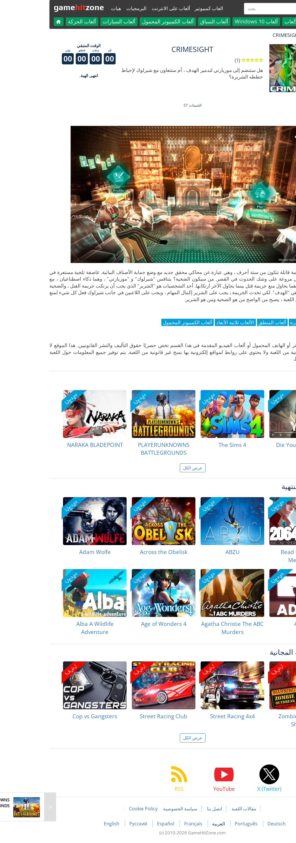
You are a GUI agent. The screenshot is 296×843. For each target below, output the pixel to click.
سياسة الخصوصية (136, 808)
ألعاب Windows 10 (211, 21)
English (67, 823)
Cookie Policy (98, 808)
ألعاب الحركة (37, 21)
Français (149, 823)
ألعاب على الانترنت (126, 8)
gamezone (34, 7)
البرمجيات (92, 8)
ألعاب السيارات (74, 21)
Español (121, 823)
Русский (94, 823)
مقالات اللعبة (199, 808)
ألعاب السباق (170, 21)
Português (202, 823)
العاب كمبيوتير (164, 8)
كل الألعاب (251, 21)
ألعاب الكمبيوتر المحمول (123, 21)
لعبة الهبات (271, 35)
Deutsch (232, 823)
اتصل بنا (169, 808)
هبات (71, 8)
